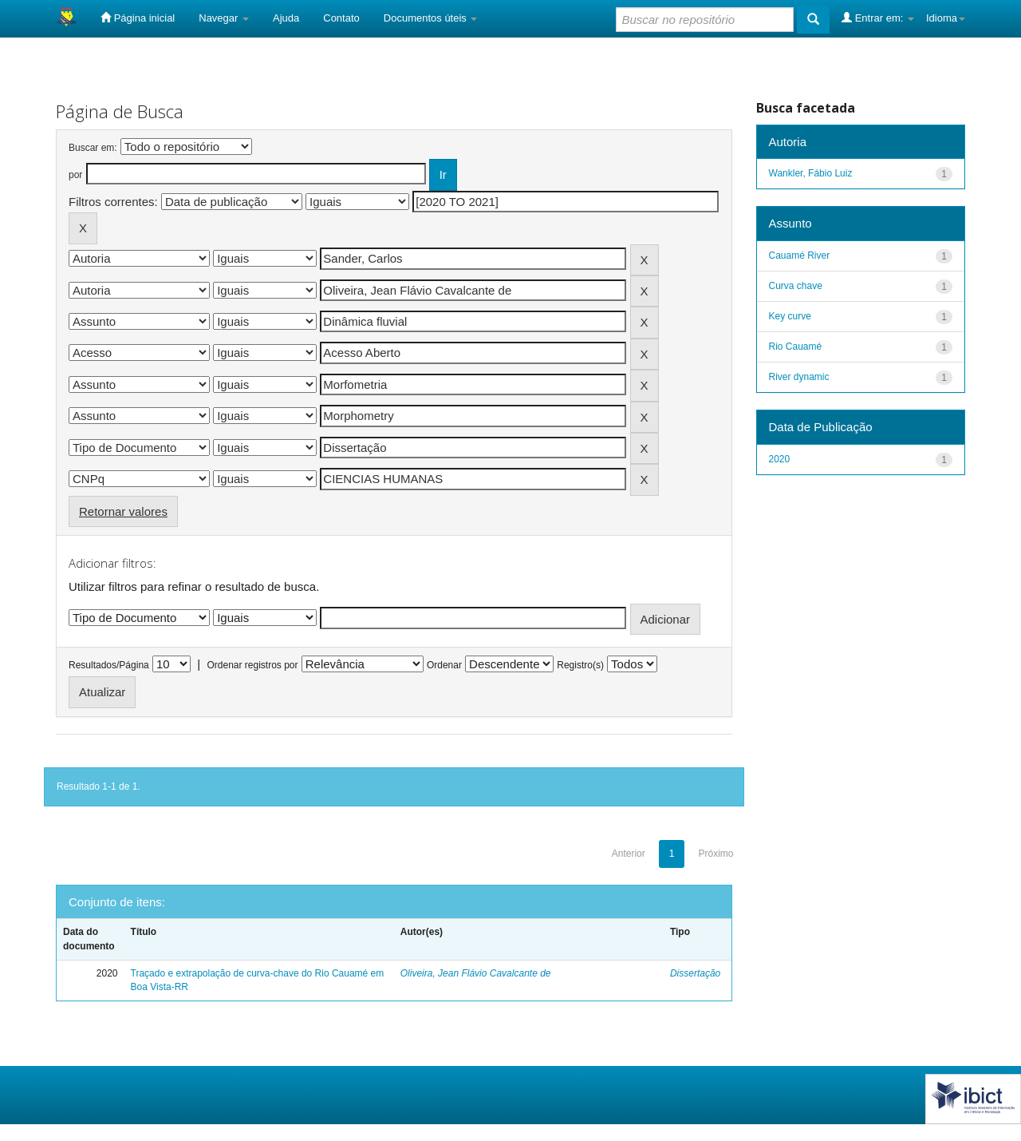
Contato (341, 18)
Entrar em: (878, 17)
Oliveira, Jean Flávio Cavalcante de (475, 973)
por (75, 174)
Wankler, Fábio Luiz (811, 173)
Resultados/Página (109, 665)
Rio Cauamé (795, 346)
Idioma (945, 18)
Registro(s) (580, 665)
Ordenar (444, 665)
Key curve (790, 316)
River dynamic (799, 376)
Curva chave (795, 285)
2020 (779, 459)
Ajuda (286, 18)
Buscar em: (93, 147)
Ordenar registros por (252, 665)
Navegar (224, 18)
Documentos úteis (431, 18)
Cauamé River (799, 255)
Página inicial (138, 17)
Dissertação (695, 973)
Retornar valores (123, 511)
